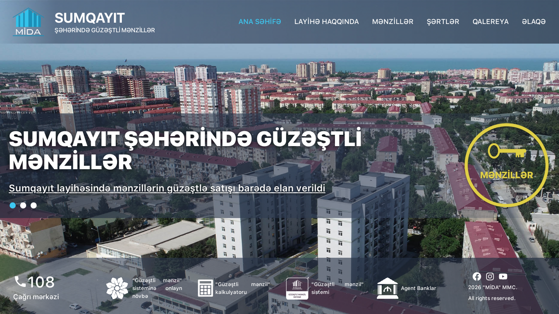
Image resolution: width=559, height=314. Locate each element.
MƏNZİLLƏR (393, 21)
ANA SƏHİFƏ (259, 21)
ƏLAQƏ (534, 21)
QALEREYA (491, 21)
